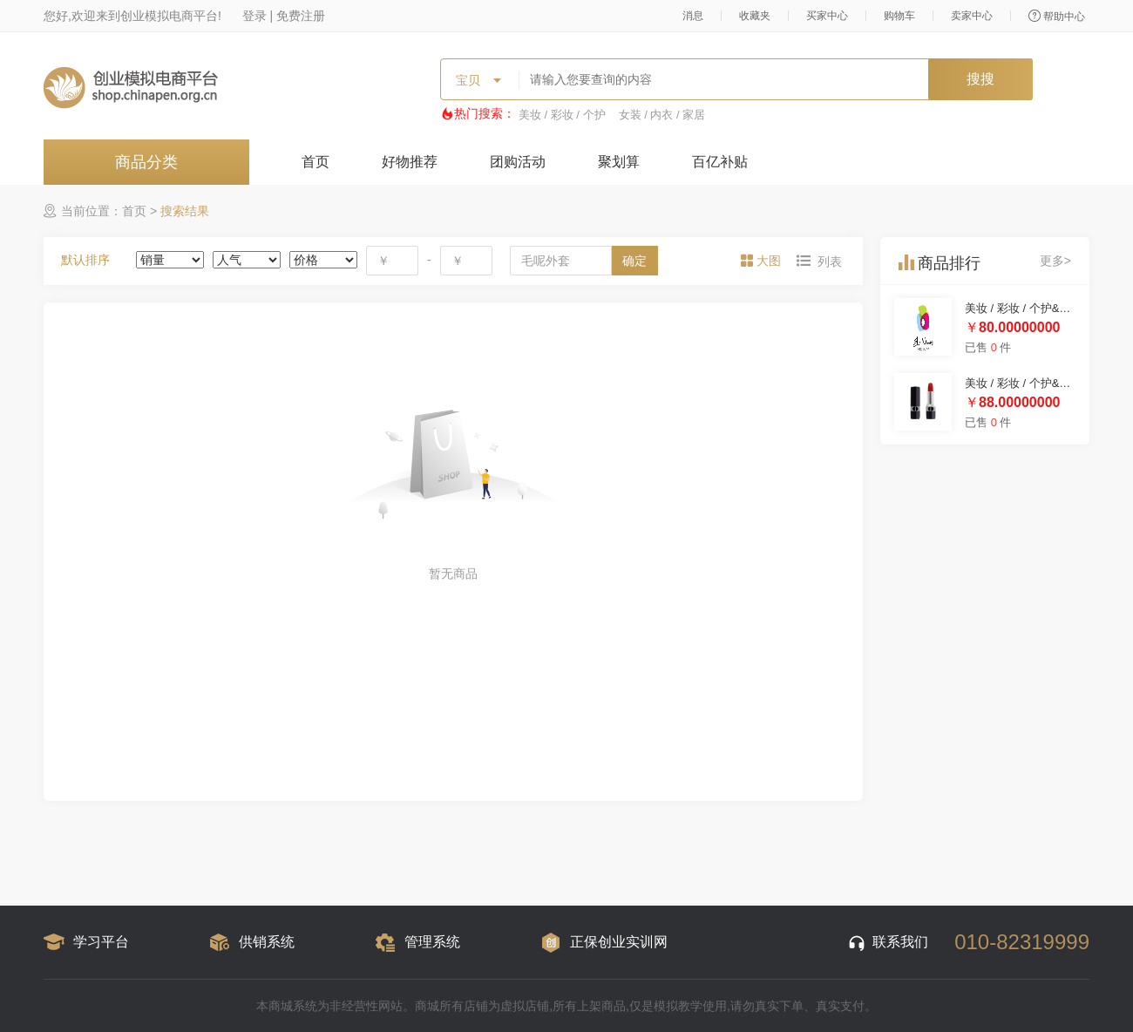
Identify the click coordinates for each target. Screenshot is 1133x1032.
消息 (692, 16)
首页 (315, 161)
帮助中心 (1056, 16)
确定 (634, 261)
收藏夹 (754, 16)
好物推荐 (410, 161)
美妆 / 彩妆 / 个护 (562, 114)
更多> (1055, 261)
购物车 (899, 16)
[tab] (762, 260)
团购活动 (518, 161)
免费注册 (300, 16)
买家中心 (827, 16)
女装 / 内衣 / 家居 (662, 114)
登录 (254, 16)
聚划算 (619, 161)
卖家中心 (972, 16)
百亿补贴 (720, 161)
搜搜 (980, 78)
